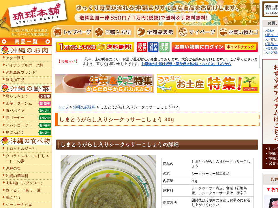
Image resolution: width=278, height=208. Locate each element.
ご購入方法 (113, 32)
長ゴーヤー (15, 118)
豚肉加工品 (15, 80)
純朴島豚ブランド (21, 72)
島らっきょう (17, 96)
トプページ (71, 32)
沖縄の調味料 (84, 107)
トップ (63, 107)
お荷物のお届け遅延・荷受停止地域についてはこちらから (186, 64)
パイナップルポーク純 (24, 65)
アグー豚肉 (15, 58)
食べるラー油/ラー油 (23, 190)
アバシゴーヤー (19, 125)
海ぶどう (13, 197)
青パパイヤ (15, 110)
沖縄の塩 (13, 168)
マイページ (196, 32)
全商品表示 (154, 32)
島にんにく (15, 132)
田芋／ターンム (19, 103)
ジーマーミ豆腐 (19, 205)
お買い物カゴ (237, 32)
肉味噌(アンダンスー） (25, 183)
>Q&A (269, 30)
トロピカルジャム (21, 148)
